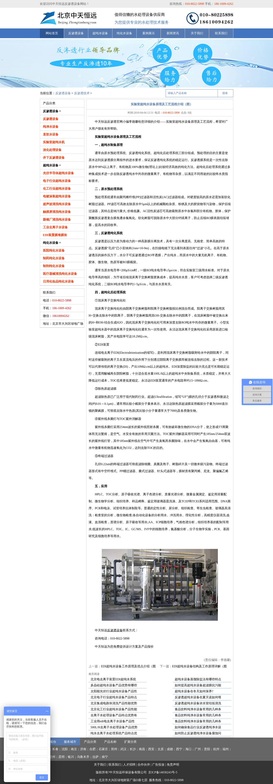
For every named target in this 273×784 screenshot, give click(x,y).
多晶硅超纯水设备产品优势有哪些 (114, 685)
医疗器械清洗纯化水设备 (60, 273)
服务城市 (70, 741)
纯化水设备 (124, 33)
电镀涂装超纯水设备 (57, 196)
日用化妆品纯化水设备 (58, 281)
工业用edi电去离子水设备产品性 (113, 721)
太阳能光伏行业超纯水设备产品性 (114, 691)
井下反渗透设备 (54, 157)
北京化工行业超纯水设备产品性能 (114, 709)
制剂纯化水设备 (54, 266)
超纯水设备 (100, 33)
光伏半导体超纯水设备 (58, 173)
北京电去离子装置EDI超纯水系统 (113, 679)
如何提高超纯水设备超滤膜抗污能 (198, 685)
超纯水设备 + (52, 165)
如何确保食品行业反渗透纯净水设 (198, 727)
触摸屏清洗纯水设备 (57, 211)
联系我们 (221, 33)
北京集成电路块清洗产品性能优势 (114, 703)
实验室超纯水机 (54, 142)
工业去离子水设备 (55, 227)
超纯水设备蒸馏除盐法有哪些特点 (198, 679)
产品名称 (110, 741)
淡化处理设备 (52, 149)
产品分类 (90, 741)
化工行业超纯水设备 (57, 188)
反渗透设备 (76, 33)
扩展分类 (130, 741)
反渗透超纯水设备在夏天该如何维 (198, 697)
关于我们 (197, 33)
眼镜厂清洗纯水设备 (57, 219)
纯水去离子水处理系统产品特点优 (114, 733)
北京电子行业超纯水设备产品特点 (114, 697)
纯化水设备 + (52, 242)
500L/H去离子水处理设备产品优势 (114, 727)
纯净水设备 (50, 126)
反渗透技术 (82, 93)
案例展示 (148, 33)
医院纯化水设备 (54, 250)
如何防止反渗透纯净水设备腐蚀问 (198, 733)
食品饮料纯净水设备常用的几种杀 (198, 709)
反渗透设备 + (52, 111)
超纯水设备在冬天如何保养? (194, 691)
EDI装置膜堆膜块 (55, 235)
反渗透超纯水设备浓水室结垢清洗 (198, 703)
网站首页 (52, 33)
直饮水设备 (50, 134)
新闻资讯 (173, 33)
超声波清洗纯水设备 (57, 204)
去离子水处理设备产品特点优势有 (114, 715)
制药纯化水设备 (54, 258)
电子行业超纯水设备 (57, 180)
